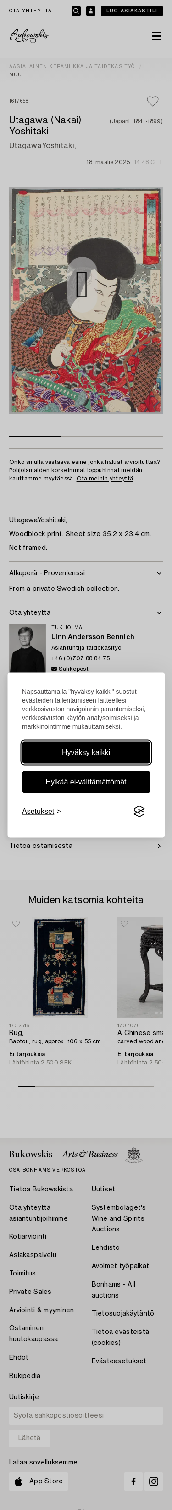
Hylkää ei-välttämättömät (85, 782)
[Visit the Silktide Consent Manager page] (139, 812)
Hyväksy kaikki (86, 752)
